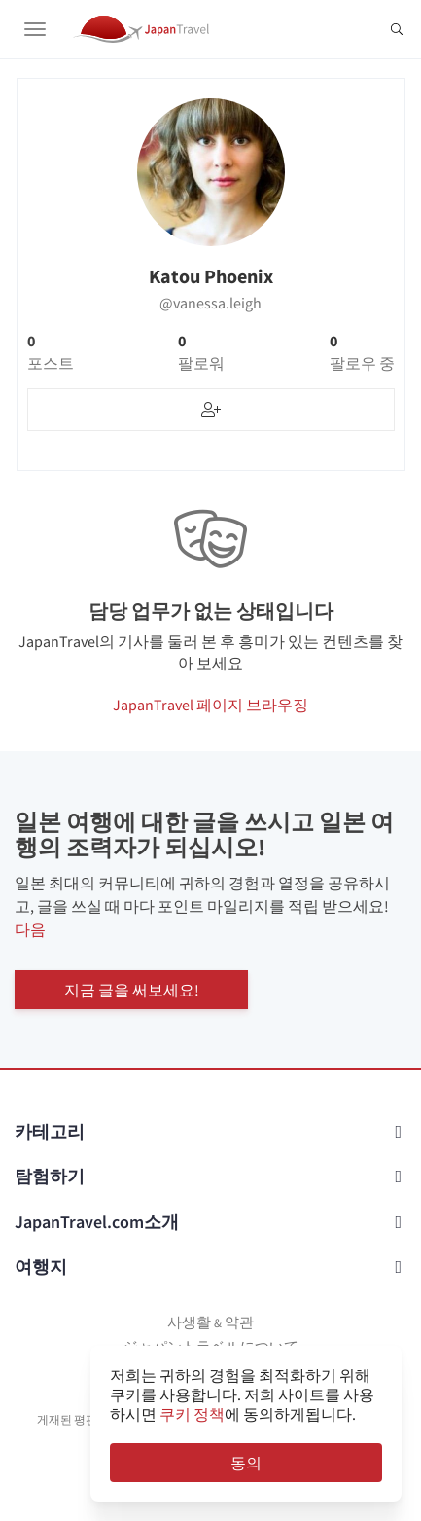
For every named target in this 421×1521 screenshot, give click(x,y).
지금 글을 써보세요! (131, 989)
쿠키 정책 (192, 1414)
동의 (246, 1462)
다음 (30, 929)
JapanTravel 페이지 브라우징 (210, 704)
